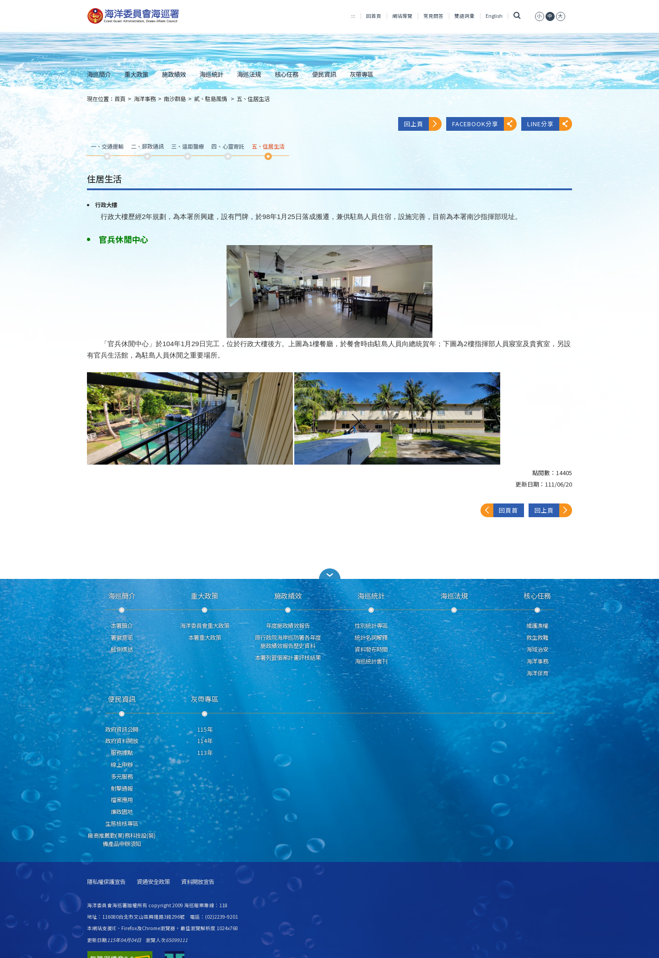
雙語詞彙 (464, 15)
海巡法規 (249, 74)
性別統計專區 (371, 625)
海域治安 (537, 649)
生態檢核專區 (121, 823)
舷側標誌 (122, 649)
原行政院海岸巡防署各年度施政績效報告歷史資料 (288, 641)
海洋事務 (145, 99)
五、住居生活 (253, 99)
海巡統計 (211, 74)
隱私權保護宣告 (106, 882)
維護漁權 (537, 625)
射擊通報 (122, 788)
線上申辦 (122, 764)
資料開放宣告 (197, 882)
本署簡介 (122, 625)
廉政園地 (122, 812)
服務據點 (122, 753)
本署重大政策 (204, 637)
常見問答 (433, 15)
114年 (204, 741)
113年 (204, 753)
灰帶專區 (361, 74)
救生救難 (537, 637)
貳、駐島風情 (211, 99)
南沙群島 (175, 99)
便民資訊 (324, 74)
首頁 (119, 99)
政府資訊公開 (121, 729)
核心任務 (286, 74)
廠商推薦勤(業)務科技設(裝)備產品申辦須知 (122, 839)
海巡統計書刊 (371, 661)
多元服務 (122, 776)
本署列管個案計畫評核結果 (288, 657)
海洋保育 (537, 673)
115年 (204, 729)
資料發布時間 (371, 649)
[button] (329, 573)
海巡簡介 (99, 74)
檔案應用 (122, 800)
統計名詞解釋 (371, 637)
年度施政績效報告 (288, 625)
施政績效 (174, 74)
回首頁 (373, 15)
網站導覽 (402, 15)
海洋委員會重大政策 (204, 625)
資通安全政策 (153, 882)
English (494, 15)
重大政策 (136, 74)
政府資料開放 (121, 741)
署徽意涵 (122, 637)
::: (353, 15)
